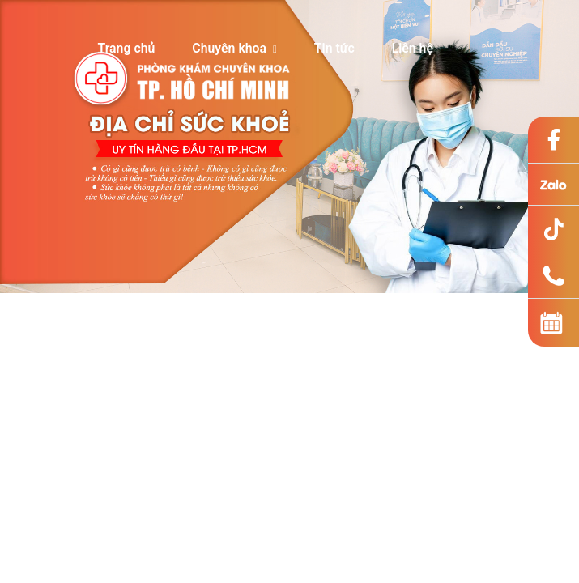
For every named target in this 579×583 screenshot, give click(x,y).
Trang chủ (126, 48)
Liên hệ (412, 48)
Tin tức (334, 48)
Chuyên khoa (234, 48)
